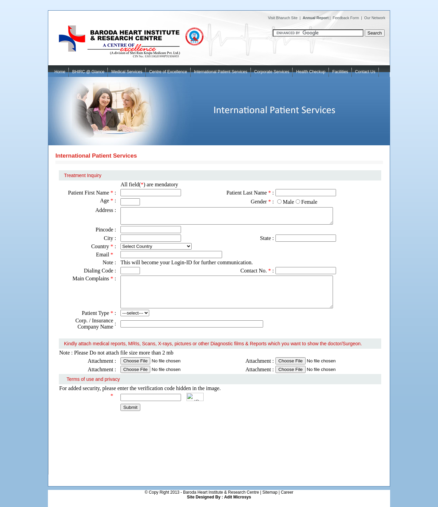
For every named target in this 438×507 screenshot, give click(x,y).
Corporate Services (273, 69)
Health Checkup (310, 71)
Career (287, 492)
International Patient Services (222, 69)
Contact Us (365, 71)
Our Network (374, 18)
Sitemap (270, 492)
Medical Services (128, 69)
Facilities (340, 71)
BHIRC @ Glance (90, 69)
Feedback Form (346, 18)
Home (59, 71)
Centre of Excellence (170, 69)
